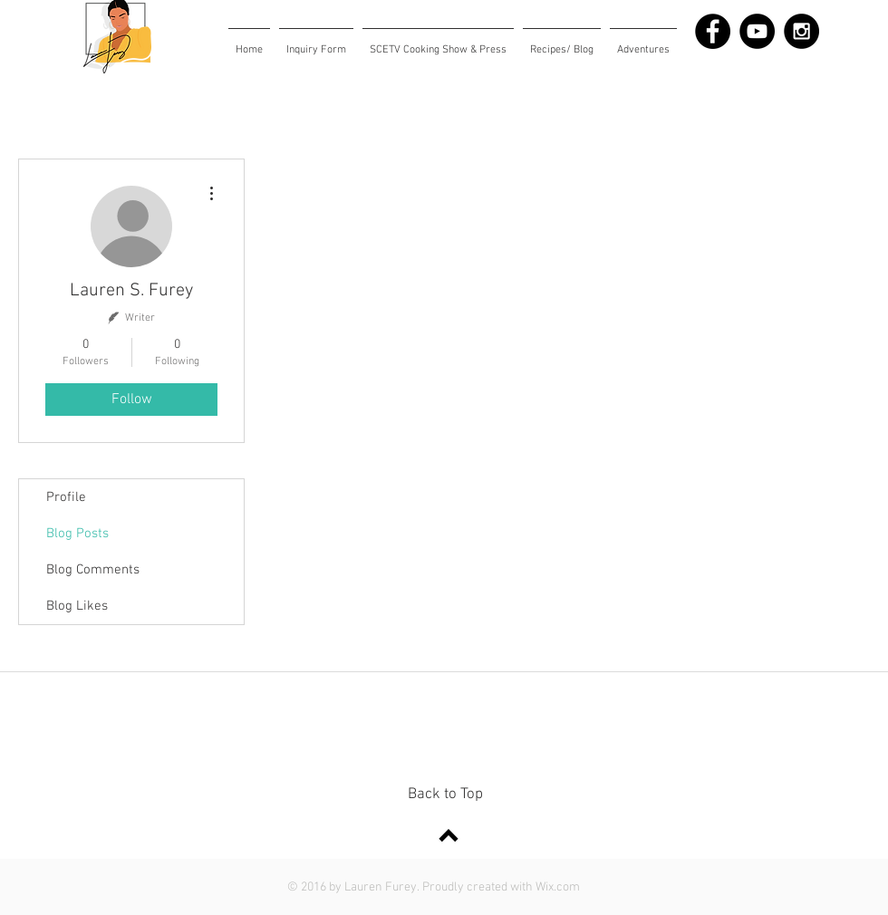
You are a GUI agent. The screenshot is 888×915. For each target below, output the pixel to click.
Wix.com (558, 887)
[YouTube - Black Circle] (757, 31)
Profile (66, 497)
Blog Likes (77, 606)
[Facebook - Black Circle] (712, 31)
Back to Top (445, 794)
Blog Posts (77, 533)
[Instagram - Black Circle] (801, 31)
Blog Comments (93, 570)
